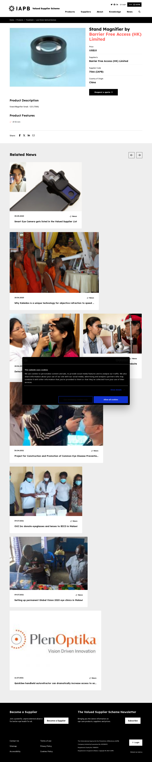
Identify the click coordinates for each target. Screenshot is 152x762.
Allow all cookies (111, 400)
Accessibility (15, 751)
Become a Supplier (56, 720)
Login (123, 4)
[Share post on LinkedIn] (30, 135)
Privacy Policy (46, 746)
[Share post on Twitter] (25, 135)
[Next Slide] (139, 155)
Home (12, 20)
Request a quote (104, 92)
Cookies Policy (46, 751)
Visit (134, 4)
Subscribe (133, 720)
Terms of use (45, 741)
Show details (116, 390)
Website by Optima (136, 752)
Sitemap (13, 746)
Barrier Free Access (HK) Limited (115, 36)
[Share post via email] (34, 135)
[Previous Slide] (132, 155)
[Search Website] (139, 11)
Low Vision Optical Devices (46, 20)
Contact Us (14, 741)
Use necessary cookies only (76, 400)
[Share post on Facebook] (21, 135)
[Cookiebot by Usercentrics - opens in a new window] (117, 360)
